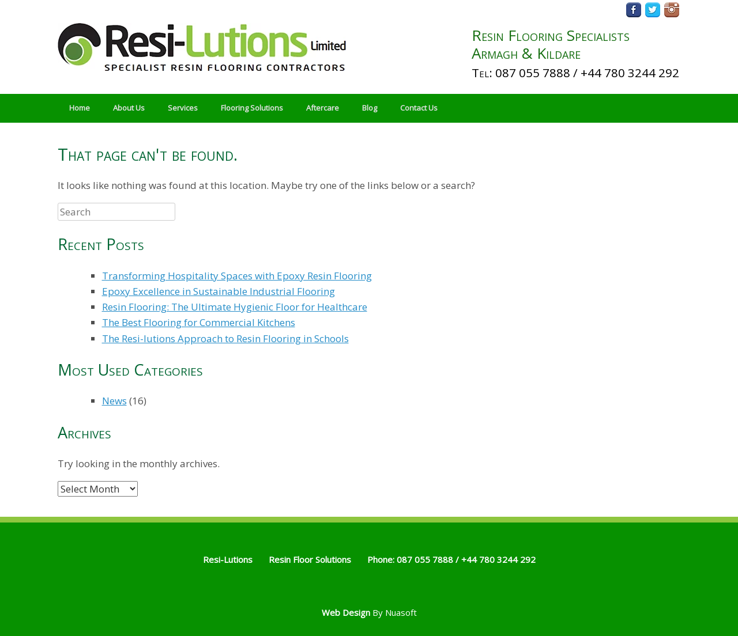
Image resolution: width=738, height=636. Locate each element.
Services (183, 108)
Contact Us (419, 108)
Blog (369, 108)
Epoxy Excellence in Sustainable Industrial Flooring (218, 291)
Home (79, 108)
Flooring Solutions (252, 108)
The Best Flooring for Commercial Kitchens (198, 322)
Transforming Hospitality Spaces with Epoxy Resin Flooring (237, 275)
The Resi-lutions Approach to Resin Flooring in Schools (225, 338)
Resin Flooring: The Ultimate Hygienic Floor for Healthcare (234, 306)
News (114, 400)
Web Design (346, 612)
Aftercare (322, 108)
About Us (129, 108)
